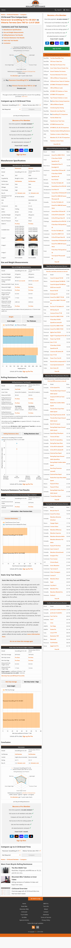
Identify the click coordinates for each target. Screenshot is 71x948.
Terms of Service (46, 917)
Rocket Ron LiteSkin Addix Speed (57, 404)
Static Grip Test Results (10, 40)
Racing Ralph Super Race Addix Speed (57, 491)
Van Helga (53, 626)
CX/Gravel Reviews (12, 859)
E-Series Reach (54, 562)
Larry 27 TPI (53, 632)
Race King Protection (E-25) (57, 415)
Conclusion (6, 43)
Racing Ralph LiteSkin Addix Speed (58, 464)
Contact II (53, 575)
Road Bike (24, 906)
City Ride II (53, 585)
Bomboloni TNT (54, 636)
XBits (36, 931)
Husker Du (53, 629)
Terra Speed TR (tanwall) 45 (58, 257)
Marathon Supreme (55, 533)
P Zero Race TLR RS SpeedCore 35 (57, 175)
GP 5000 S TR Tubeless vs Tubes (59, 91)
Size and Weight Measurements (13, 32)
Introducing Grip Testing (57, 108)
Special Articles (24, 920)
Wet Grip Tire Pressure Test (57, 65)
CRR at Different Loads (56, 88)
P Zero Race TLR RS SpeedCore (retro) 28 (55, 321)
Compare (23, 859)
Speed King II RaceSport (56, 433)
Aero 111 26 (53, 355)
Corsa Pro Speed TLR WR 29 (57, 281)
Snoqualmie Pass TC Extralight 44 (57, 165)
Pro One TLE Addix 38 (57, 183)
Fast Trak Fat (53, 616)
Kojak (51, 582)
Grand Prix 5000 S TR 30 (56, 325)
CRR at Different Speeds (56, 104)
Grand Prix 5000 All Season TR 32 (59, 245)
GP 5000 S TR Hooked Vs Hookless (59, 84)
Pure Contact (53, 559)
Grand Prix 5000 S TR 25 (56, 329)
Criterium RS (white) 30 (56, 351)
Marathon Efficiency (55, 530)
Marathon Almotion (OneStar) (55, 518)
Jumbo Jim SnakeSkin (56, 613)
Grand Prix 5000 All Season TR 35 (59, 207)
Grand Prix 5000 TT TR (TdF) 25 (57, 302)
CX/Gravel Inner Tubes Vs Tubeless (59, 81)
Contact (46, 912)
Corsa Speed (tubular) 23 (57, 365)
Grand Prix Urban (55, 514)
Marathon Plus (54, 588)
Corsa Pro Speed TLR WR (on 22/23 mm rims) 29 (58, 286)
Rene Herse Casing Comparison (60, 101)
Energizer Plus (54, 555)
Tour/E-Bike (24, 914)
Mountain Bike (24, 909)
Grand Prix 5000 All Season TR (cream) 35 (59, 197)
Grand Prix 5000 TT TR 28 (57, 297)
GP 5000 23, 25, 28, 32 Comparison (59, 127)
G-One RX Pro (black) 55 (56, 446)
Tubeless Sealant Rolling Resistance (60, 131)
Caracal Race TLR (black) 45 (59, 240)
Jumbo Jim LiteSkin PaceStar (58, 609)
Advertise (46, 914)
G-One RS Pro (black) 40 (58, 214)
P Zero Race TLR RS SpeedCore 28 (55, 347)
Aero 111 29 (53, 342)
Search (59, 10)
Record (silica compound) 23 (58, 361)
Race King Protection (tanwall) (56, 470)
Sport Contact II (54, 549)
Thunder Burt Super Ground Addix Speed (58, 392)
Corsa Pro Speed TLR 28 (56, 278)
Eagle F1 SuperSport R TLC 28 (58, 335)
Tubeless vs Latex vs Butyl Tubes (59, 134)
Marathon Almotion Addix (57, 536)
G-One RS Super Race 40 (58, 237)
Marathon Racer (54, 579)
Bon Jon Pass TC (54, 510)
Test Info (46, 906)
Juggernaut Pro (54, 646)
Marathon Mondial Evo (56, 592)
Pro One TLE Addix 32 (57, 230)
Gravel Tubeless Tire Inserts (58, 71)
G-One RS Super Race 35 (58, 218)
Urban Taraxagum (55, 572)
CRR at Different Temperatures (58, 78)
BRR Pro (45, 903)
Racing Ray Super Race (56, 443)
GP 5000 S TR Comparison (57, 94)
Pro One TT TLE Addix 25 (57, 306)
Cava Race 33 (55, 189)
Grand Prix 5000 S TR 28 (56, 316)
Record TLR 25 (54, 290)
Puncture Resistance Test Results (13, 38)
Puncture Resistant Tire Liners (58, 74)
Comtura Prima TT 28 (56, 313)
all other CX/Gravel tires (28, 71)
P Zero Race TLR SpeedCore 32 (59, 226)
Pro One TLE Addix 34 (57, 202)
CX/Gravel (24, 912)
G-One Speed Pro (55, 387)
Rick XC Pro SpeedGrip (56, 440)
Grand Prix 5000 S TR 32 (58, 155)
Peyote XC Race (54, 483)
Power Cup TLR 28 (55, 339)
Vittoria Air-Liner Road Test (57, 111)
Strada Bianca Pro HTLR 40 (59, 186)
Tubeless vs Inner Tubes (57, 141)
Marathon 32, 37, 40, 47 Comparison (60, 137)
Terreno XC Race (54, 436)
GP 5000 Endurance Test (57, 124)
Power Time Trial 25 (55, 358)
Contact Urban (54, 526)
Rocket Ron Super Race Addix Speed (58, 479)
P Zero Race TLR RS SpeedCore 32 (57, 159)
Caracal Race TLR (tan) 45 (58, 211)
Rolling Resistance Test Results (13, 35)
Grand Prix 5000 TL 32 (58, 234)
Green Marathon (54, 565)
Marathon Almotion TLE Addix (56, 541)
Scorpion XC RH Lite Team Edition (57, 398)
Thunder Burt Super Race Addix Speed (57, 410)
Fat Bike (24, 917)
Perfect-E (52, 595)
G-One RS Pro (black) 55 (56, 450)
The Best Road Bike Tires (57, 58)
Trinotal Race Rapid (55, 496)
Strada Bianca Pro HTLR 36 (59, 221)
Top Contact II (54, 569)
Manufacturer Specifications (12, 30)
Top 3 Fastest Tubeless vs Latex (58, 98)
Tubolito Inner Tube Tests (57, 121)
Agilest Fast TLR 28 (55, 332)
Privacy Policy (46, 920)
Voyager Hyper (54, 523)
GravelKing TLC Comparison (59, 114)
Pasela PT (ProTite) (55, 545)
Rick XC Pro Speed (55, 424)
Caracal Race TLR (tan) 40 (58, 170)
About (46, 909)
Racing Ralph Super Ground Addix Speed (57, 428)
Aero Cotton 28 (54, 368)
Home (3, 10)
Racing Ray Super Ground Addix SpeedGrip (57, 458)
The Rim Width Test (55, 117)
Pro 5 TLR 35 (55, 179)
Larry (51, 623)
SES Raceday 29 (54, 310)
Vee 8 (51, 619)
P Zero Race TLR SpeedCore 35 (59, 251)
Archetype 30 (54, 294)
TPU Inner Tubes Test (56, 61)
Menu (68, 10)
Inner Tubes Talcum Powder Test (59, 68)
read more (24, 96)
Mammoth (53, 639)
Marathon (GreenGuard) (56, 552)
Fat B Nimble (54, 642)
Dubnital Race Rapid (56, 453)
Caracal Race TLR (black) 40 (59, 193)
